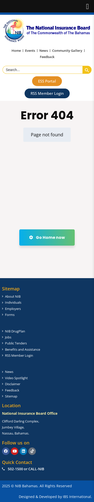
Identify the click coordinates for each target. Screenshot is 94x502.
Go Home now (47, 237)
